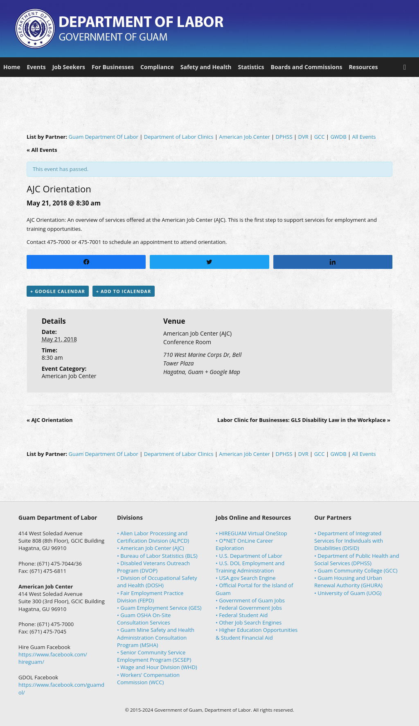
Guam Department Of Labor (103, 136)
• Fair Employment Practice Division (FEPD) (150, 596)
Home (11, 67)
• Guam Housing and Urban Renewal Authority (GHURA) (348, 581)
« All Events (42, 149)
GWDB (338, 136)
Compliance (157, 67)
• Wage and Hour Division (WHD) (157, 667)
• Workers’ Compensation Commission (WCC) (148, 678)
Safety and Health (206, 67)
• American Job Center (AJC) (150, 548)
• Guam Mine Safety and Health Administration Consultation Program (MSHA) (155, 637)
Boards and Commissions (306, 67)
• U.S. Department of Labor (249, 555)
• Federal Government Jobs (249, 607)
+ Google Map (222, 372)
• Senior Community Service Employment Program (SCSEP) (154, 656)
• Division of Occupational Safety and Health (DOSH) (157, 581)
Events (36, 67)
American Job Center (244, 136)
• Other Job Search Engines (249, 622)
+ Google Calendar (57, 291)
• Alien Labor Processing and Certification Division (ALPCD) (153, 537)
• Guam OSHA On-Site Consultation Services (144, 618)
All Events (364, 136)
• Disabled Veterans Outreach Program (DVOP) (153, 566)
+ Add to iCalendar (123, 291)
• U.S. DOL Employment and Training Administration (250, 566)
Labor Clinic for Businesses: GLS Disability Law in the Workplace (303, 420)
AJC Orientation (49, 420)
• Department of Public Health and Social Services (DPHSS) (356, 559)
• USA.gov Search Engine (246, 578)
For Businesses (113, 67)
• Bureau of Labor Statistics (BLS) (157, 555)
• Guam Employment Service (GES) (159, 607)
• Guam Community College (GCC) (355, 570)
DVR (303, 136)
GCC (319, 136)
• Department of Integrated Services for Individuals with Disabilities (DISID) (348, 541)
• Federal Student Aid (242, 615)
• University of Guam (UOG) (347, 593)
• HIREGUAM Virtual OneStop (251, 533)
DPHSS (283, 136)
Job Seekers (68, 67)
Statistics (251, 67)
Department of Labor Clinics (179, 136)
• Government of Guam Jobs (250, 600)
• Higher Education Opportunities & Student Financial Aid (256, 633)
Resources (363, 67)
